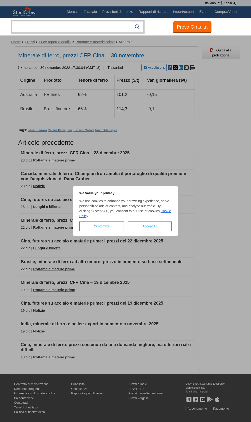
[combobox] (78, 27)
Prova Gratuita (192, 27)
